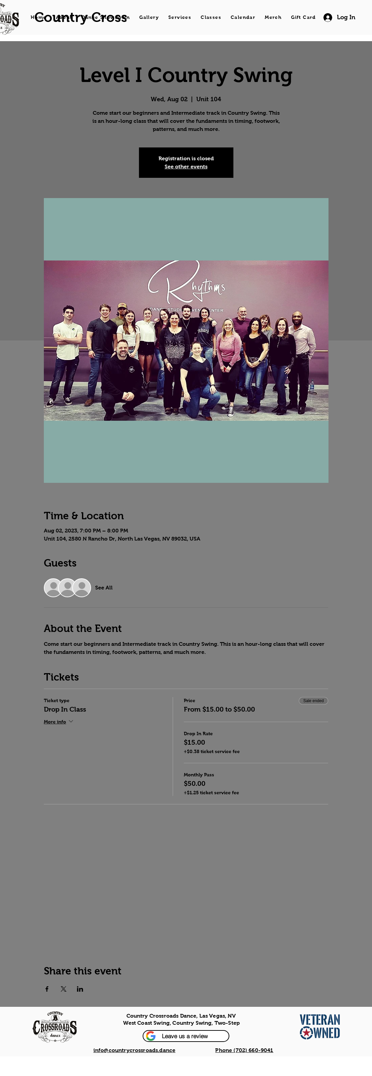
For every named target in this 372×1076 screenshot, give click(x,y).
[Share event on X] (63, 989)
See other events (186, 166)
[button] (186, 1036)
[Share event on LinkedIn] (80, 989)
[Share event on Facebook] (47, 989)
